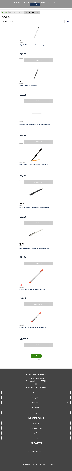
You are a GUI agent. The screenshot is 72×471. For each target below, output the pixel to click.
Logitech (21, 287)
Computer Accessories (32, 13)
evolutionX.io (51, 465)
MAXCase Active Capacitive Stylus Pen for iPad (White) (34, 124)
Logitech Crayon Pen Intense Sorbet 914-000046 (33, 328)
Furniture (36, 393)
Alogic (21, 43)
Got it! (35, 5)
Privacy (36, 438)
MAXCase (22, 122)
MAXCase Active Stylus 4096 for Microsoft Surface (33, 165)
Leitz (20, 205)
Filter (67, 22)
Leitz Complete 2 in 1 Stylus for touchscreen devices (34, 248)
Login (36, 413)
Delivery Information (36, 433)
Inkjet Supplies (36, 403)
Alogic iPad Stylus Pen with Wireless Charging (32, 45)
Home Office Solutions (16, 13)
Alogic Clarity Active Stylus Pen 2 (28, 86)
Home (5, 13)
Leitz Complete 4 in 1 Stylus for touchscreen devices (34, 208)
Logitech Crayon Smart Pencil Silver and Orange (32, 290)
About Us (36, 423)
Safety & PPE (36, 398)
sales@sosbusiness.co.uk (36, 452)
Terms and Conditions (36, 428)
